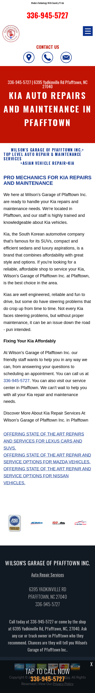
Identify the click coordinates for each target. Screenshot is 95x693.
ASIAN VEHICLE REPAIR (44, 166)
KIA (71, 166)
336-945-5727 (19, 82)
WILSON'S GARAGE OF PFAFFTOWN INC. (46, 153)
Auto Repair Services (47, 577)
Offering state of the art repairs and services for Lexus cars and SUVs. (43, 444)
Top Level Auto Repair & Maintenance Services (42, 159)
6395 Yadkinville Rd (49, 82)
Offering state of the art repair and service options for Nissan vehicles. (47, 479)
